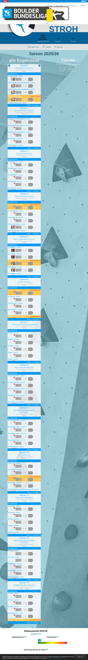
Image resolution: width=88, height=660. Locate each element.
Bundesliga (49, 6)
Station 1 (24, 65)
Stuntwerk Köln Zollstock (24, 111)
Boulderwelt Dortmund (24, 68)
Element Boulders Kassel (24, 196)
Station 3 (24, 150)
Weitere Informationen (54, 659)
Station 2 (24, 108)
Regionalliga (59, 6)
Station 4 (24, 193)
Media (82, 6)
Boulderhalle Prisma (24, 153)
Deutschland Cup (72, 6)
